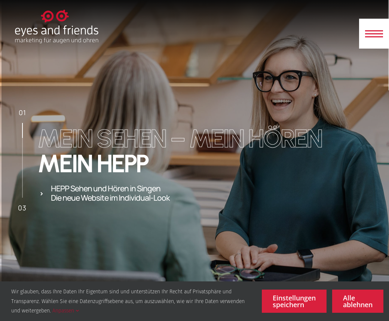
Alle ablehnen (358, 301)
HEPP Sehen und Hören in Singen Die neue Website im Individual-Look (110, 193)
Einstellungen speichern (294, 301)
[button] (374, 34)
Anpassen (65, 311)
